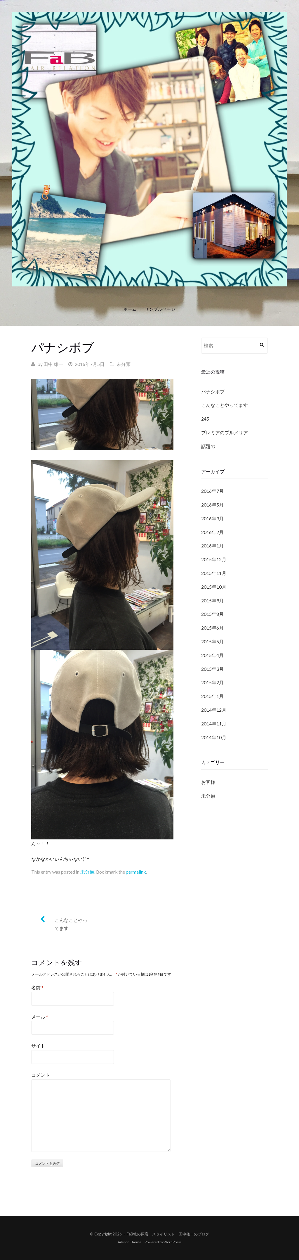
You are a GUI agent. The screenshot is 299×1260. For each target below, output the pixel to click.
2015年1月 (212, 696)
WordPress (173, 1242)
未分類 (124, 364)
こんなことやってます (71, 924)
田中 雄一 (53, 364)
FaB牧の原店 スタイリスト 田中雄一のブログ (168, 1234)
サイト (38, 1045)
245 (205, 418)
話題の (208, 446)
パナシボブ (213, 391)
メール (39, 1016)
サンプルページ (160, 309)
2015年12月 (213, 559)
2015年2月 (212, 682)
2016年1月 (212, 545)
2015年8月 (212, 614)
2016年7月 (212, 491)
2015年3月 (212, 669)
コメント (40, 1075)
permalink (136, 871)
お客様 (208, 782)
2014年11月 (213, 723)
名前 (37, 987)
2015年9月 (212, 600)
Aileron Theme (129, 1242)
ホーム (130, 309)
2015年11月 (213, 573)
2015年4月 (212, 655)
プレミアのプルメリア (224, 432)
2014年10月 (213, 737)
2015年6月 (212, 627)
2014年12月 (213, 710)
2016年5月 (212, 504)
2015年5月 (212, 641)
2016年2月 (212, 532)
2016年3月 (212, 518)
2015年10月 (213, 587)
